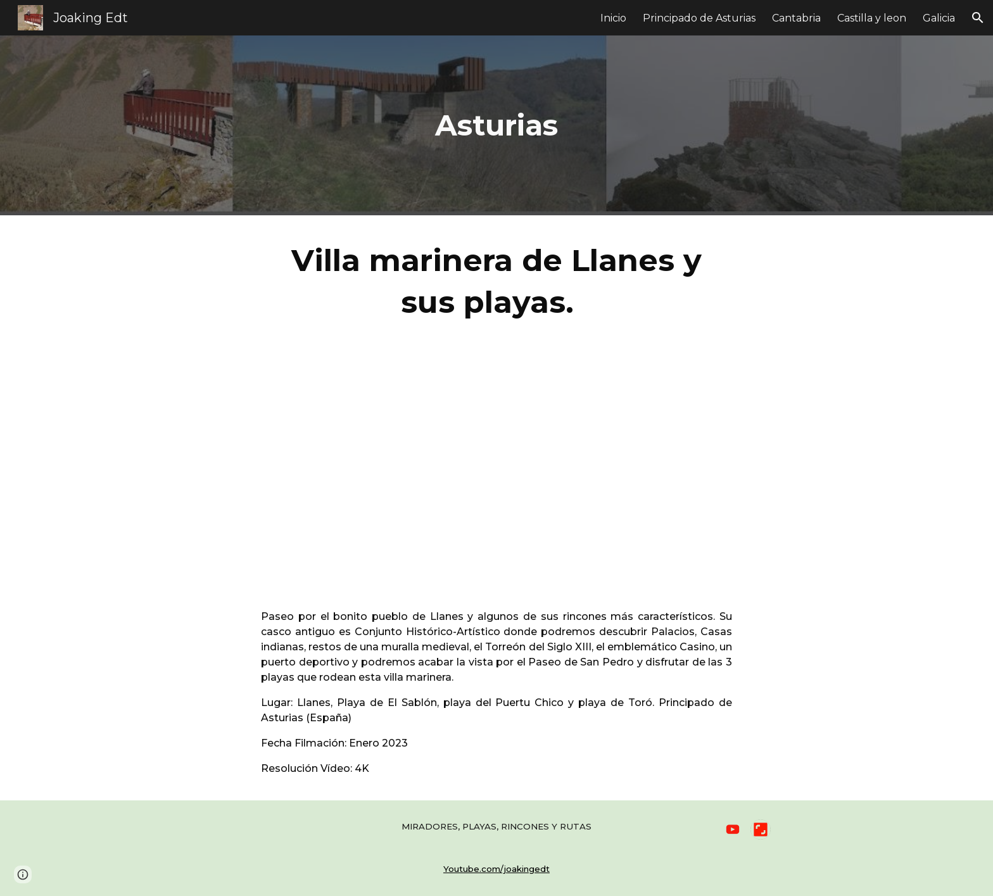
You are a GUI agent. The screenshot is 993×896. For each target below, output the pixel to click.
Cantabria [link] (796, 18)
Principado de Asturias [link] (699, 18)
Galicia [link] (939, 18)
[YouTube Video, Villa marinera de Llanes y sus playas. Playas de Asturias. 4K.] (496, 466)
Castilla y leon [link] (871, 18)
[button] (978, 18)
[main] (496, 125)
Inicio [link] (613, 18)
